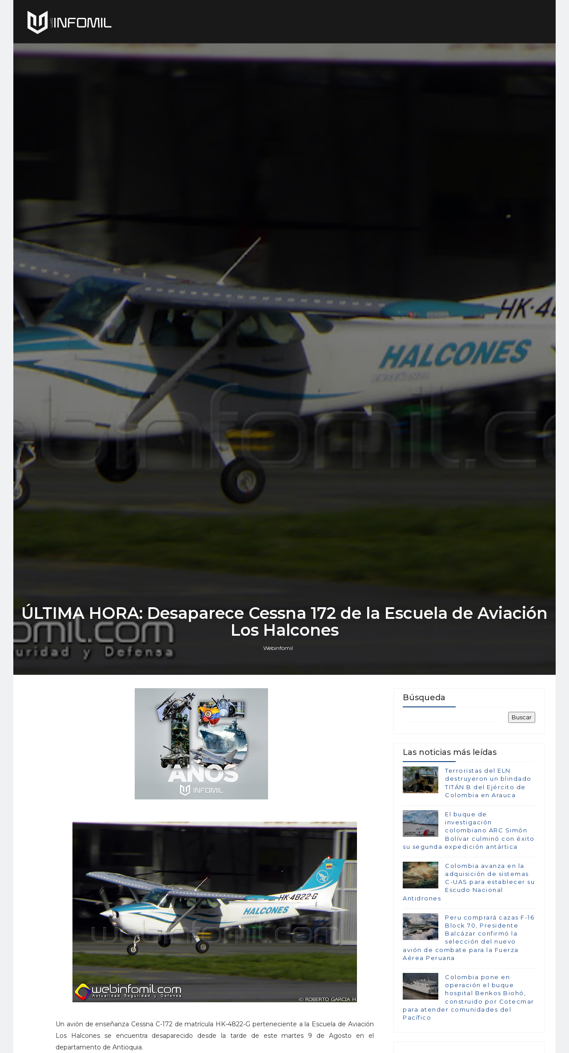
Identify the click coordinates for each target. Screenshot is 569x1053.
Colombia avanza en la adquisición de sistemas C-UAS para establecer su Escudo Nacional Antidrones (469, 882)
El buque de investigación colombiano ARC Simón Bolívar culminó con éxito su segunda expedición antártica (469, 830)
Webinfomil (278, 648)
